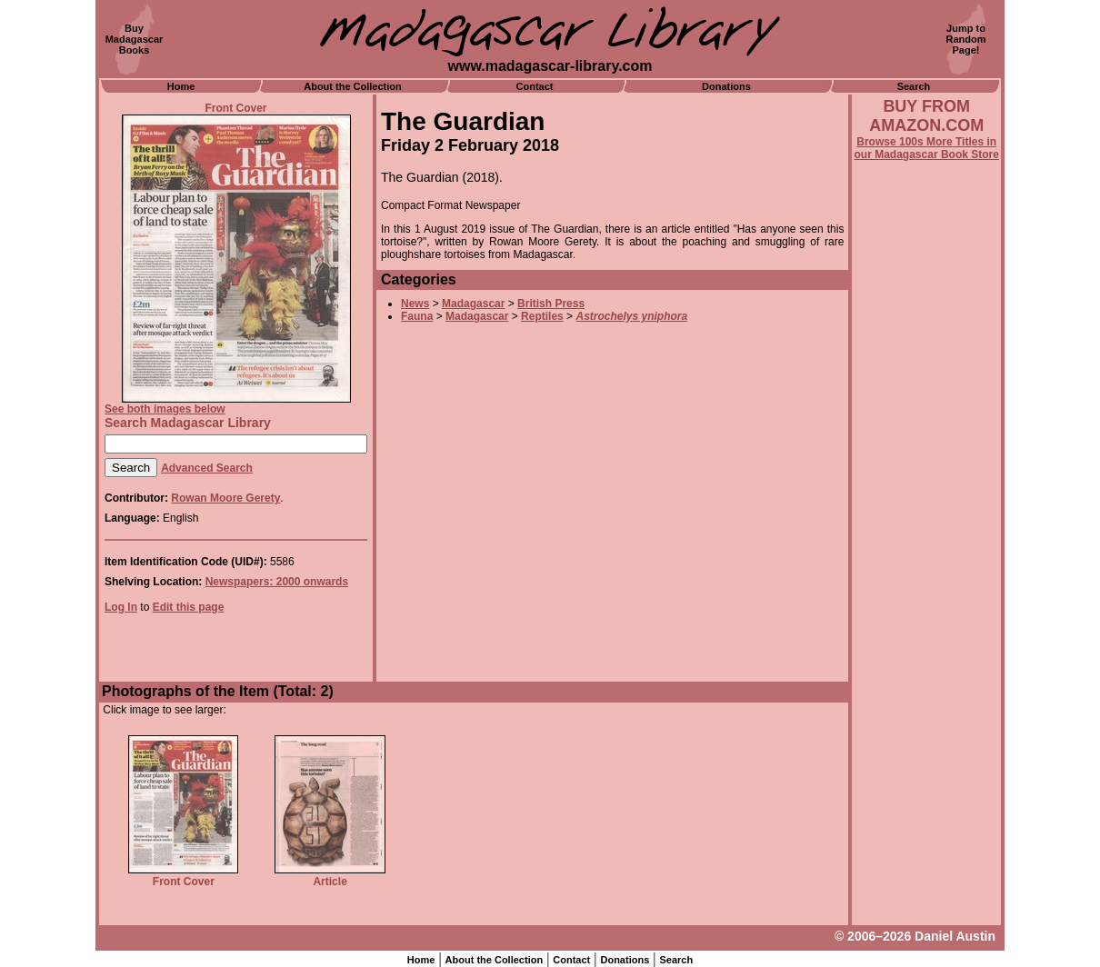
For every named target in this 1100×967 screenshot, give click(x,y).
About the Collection (353, 86)
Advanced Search (207, 468)
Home (181, 86)
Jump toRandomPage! (966, 39)
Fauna (417, 316)
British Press (551, 303)
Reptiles (542, 316)
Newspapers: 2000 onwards (276, 581)
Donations (726, 86)
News (415, 303)
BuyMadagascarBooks (134, 39)
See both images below (165, 409)
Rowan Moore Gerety (225, 498)
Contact (535, 86)
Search (914, 86)
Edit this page (189, 607)
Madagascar (473, 303)
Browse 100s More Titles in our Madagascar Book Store (927, 148)
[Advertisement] (926, 651)
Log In (121, 607)
